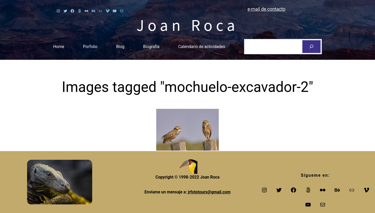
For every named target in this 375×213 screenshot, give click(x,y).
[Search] (311, 46)
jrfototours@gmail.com (209, 192)
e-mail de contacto (266, 9)
